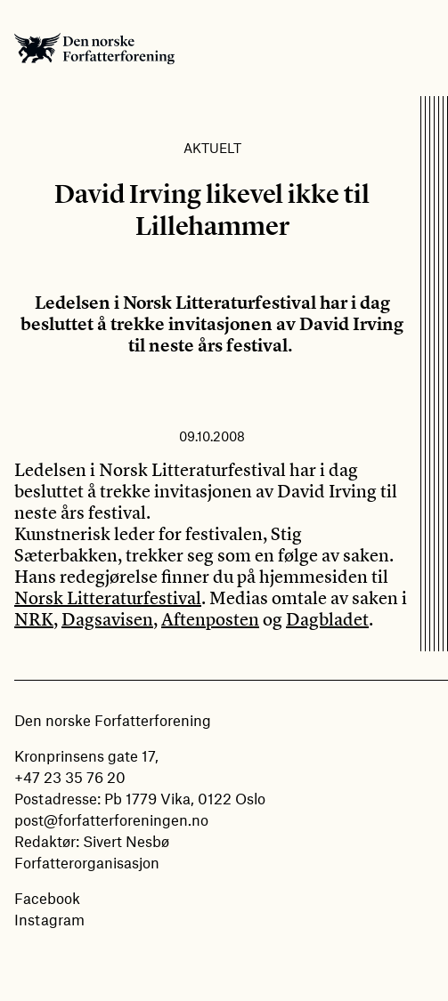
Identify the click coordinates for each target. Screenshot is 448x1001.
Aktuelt (212, 148)
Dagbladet (327, 619)
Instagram (49, 919)
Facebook (47, 898)
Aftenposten (210, 619)
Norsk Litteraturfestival (107, 597)
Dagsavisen (107, 619)
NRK (33, 619)
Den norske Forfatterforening (94, 48)
